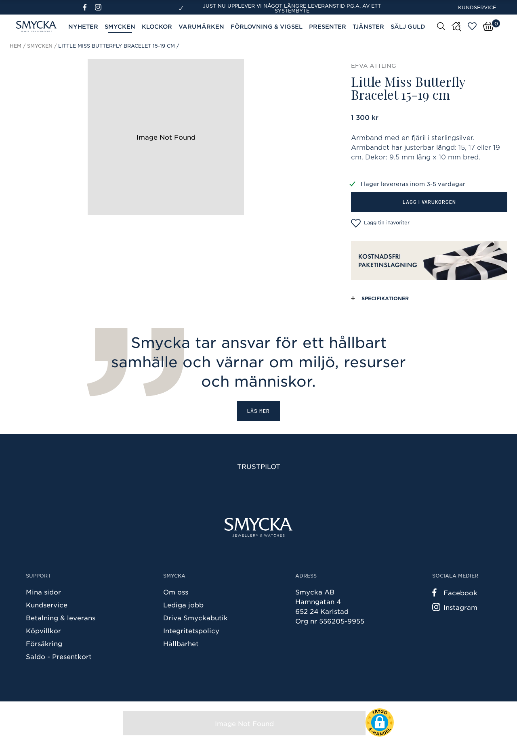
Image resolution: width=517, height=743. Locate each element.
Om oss (175, 592)
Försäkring (44, 643)
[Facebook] (88, 7)
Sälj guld (408, 26)
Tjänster (368, 26)
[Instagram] (100, 7)
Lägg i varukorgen (429, 201)
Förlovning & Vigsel (267, 26)
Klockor (157, 26)
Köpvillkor (43, 630)
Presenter (327, 26)
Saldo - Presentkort (59, 656)
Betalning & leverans (60, 617)
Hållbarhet (181, 643)
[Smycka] (258, 527)
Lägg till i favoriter (380, 223)
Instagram (454, 607)
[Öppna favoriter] (472, 26)
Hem (15, 45)
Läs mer (258, 410)
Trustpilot (258, 466)
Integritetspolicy (191, 630)
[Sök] (441, 26)
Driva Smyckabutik (195, 617)
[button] (380, 722)
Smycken (120, 26)
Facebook (454, 592)
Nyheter (83, 26)
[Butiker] (456, 26)
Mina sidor (43, 592)
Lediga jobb (183, 605)
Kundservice (477, 7)
